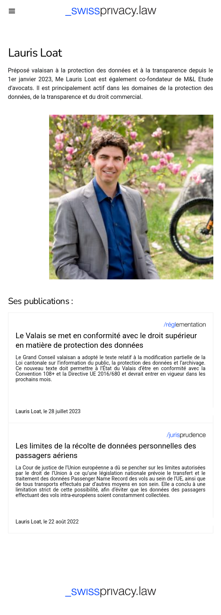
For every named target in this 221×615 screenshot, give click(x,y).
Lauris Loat (28, 411)
